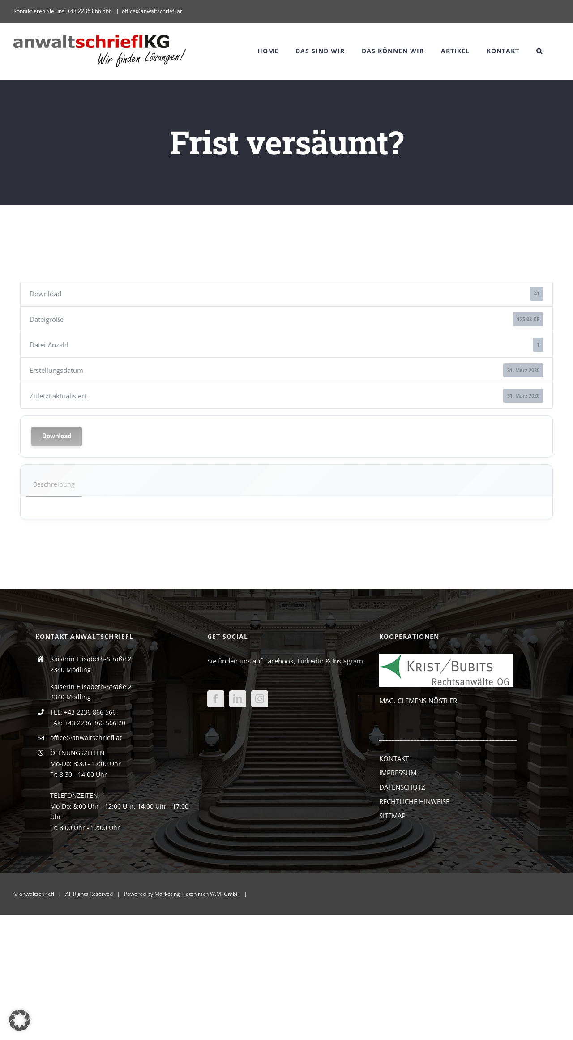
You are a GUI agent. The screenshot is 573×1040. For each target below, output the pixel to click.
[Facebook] (215, 698)
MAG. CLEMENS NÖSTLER (418, 700)
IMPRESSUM (397, 772)
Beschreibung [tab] (54, 484)
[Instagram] (259, 698)
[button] (539, 51)
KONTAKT (394, 758)
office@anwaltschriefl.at (152, 11)
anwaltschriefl (36, 894)
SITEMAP (392, 815)
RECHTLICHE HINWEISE (414, 801)
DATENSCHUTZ (402, 787)
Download (56, 436)
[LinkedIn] (237, 698)
